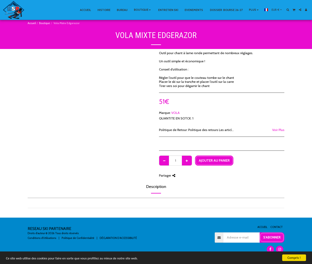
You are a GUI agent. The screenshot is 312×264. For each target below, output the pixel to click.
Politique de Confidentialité (78, 238)
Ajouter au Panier (214, 160)
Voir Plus (278, 130)
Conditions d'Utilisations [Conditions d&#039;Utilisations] (42, 238)
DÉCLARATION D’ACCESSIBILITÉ (118, 238)
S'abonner (272, 237)
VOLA (175, 113)
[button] (288, 9)
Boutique (44, 23)
